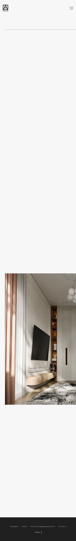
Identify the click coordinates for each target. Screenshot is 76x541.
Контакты (62, 526)
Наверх (38, 532)
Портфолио (14, 526)
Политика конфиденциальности (42, 526)
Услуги (24, 526)
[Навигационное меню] (71, 8)
